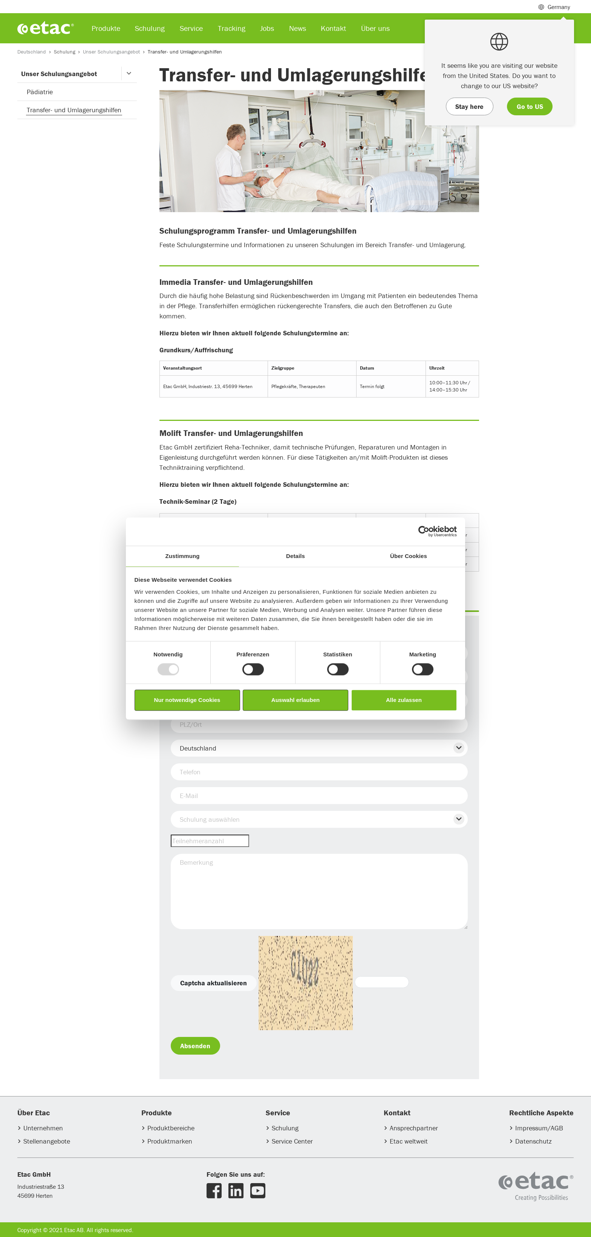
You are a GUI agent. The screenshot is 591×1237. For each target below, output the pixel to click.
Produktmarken (169, 1141)
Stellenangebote (46, 1141)
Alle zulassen (404, 700)
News (297, 28)
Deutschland (31, 51)
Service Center (292, 1141)
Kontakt (333, 28)
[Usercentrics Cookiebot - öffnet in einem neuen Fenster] (424, 531)
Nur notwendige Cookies (187, 700)
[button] (129, 74)
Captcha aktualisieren (213, 983)
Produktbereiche (170, 1128)
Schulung (64, 51)
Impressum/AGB (539, 1128)
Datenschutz (533, 1141)
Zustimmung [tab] (182, 556)
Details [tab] (295, 556)
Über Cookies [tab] (408, 556)
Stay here (469, 106)
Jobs (267, 28)
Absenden (195, 1045)
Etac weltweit (409, 1141)
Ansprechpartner (414, 1128)
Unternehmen (43, 1128)
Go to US (530, 106)
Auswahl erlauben (295, 700)
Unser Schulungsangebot (111, 51)
